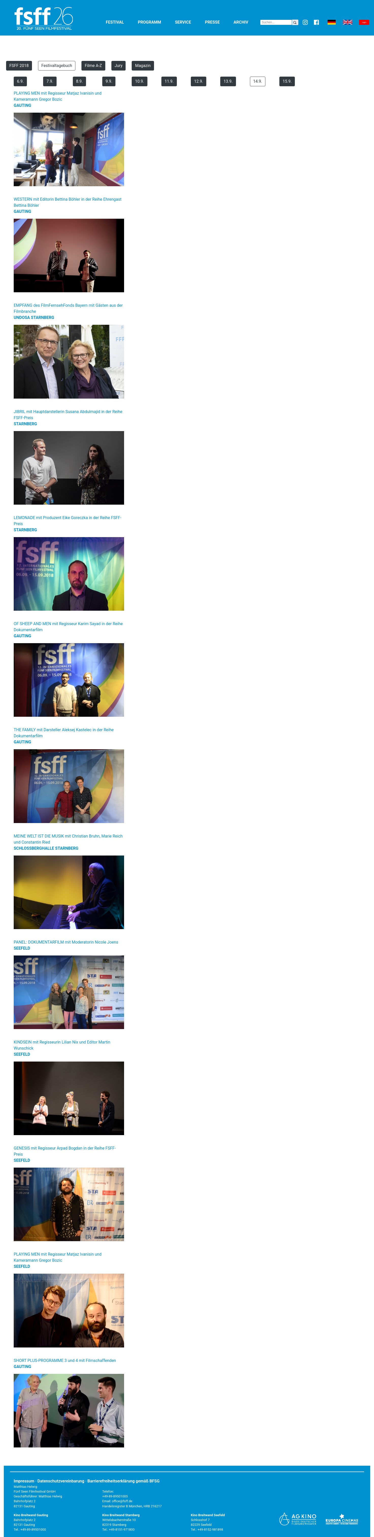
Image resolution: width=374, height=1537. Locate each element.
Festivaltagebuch (56, 65)
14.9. (257, 81)
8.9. (79, 81)
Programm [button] (155, 22)
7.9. (49, 81)
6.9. (20, 81)
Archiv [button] (247, 22)
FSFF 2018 (19, 65)
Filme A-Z (93, 65)
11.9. (169, 81)
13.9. (228, 81)
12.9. (198, 81)
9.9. (109, 81)
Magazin (142, 65)
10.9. (139, 81)
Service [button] (189, 22)
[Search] (276, 22)
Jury (119, 65)
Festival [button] (121, 22)
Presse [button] (218, 22)
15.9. (287, 81)
